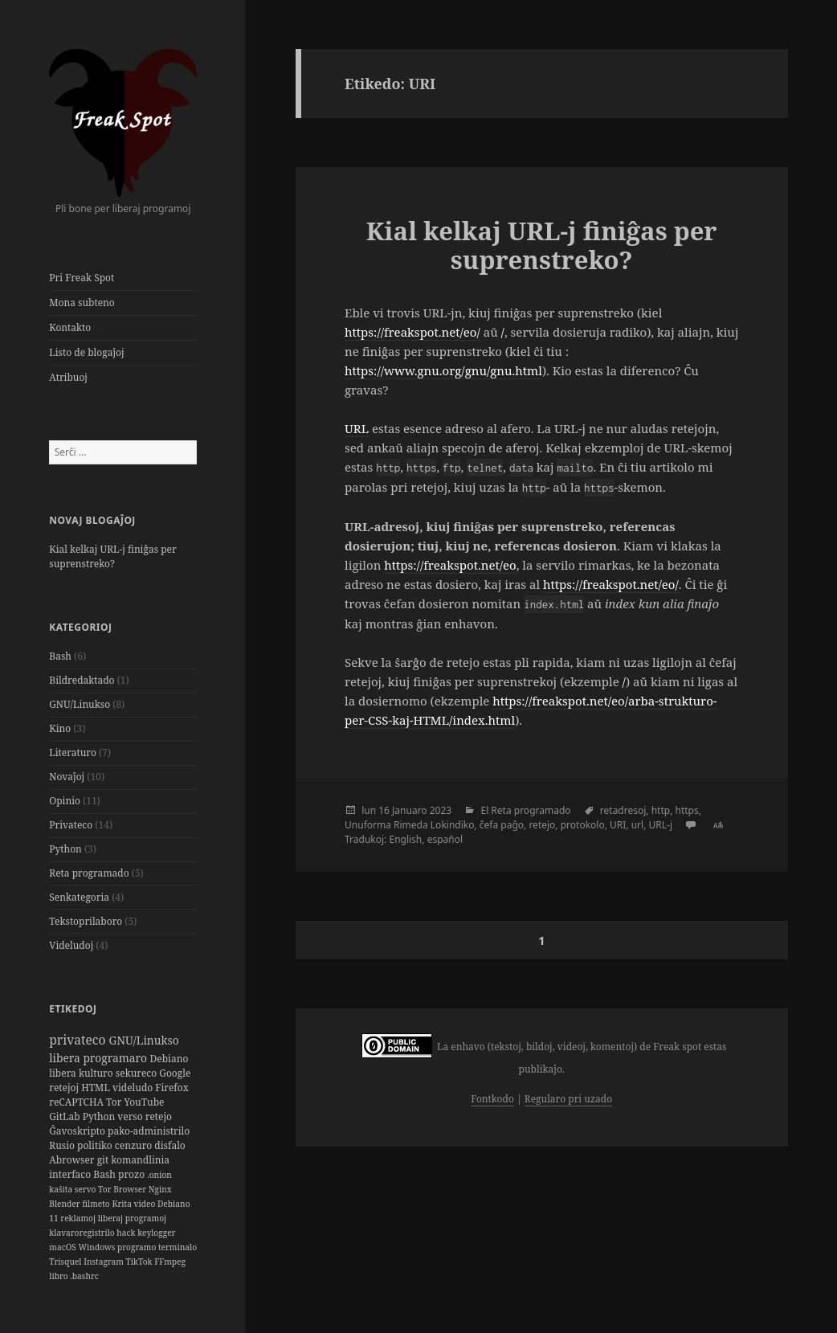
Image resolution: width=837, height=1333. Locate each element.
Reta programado (89, 873)
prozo (132, 1174)
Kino (60, 728)
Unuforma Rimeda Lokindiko (409, 825)
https (687, 810)
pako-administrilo (149, 1131)
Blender (65, 1203)
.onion (159, 1174)
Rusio (63, 1145)
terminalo (177, 1247)
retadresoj (623, 810)
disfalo (169, 1145)
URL (357, 428)
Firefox (171, 1087)
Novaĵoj (66, 776)
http (660, 810)
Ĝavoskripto (78, 1131)
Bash (60, 656)
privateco (78, 1040)
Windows (97, 1247)
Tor (115, 1102)
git (104, 1160)
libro (59, 1276)
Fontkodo (492, 1099)
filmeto (97, 1203)
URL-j (660, 825)
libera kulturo (82, 1073)
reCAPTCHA (77, 1102)
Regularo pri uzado (568, 1099)
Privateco (70, 825)
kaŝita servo (73, 1189)
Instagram (104, 1261)
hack (126, 1232)
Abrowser (72, 1160)
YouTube (144, 1102)
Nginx (160, 1189)
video (145, 1203)
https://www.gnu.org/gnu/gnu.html (443, 370)
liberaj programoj (132, 1218)
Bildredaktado (81, 680)
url (637, 825)
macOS (63, 1247)
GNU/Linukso (79, 704)
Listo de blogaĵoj (86, 352)
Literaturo (72, 752)
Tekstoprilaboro (85, 921)
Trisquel (66, 1261)
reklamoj (78, 1218)
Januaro (409, 810)
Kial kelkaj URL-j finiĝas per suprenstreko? (112, 556)
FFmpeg (170, 1261)
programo (137, 1247)
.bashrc (84, 1276)
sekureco (138, 1073)
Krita (122, 1203)
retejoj (65, 1087)
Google (174, 1073)
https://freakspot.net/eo (450, 565)
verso (131, 1116)
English (405, 839)
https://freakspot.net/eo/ (412, 332)
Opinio (64, 801)
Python (65, 849)
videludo (133, 1087)
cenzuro (135, 1145)
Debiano (169, 1058)
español (445, 839)
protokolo (583, 825)
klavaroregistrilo (82, 1232)
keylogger (156, 1232)
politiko (96, 1145)
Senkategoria (79, 897)
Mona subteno (82, 302)
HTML (96, 1087)
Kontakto (70, 327)
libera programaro (99, 1057)
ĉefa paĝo (502, 825)
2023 (440, 810)
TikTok (139, 1261)
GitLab (65, 1116)
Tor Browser (123, 1189)
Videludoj (71, 945)
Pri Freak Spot (81, 277)
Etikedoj (72, 1009)
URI (618, 825)
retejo (158, 1116)
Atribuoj (68, 377)
